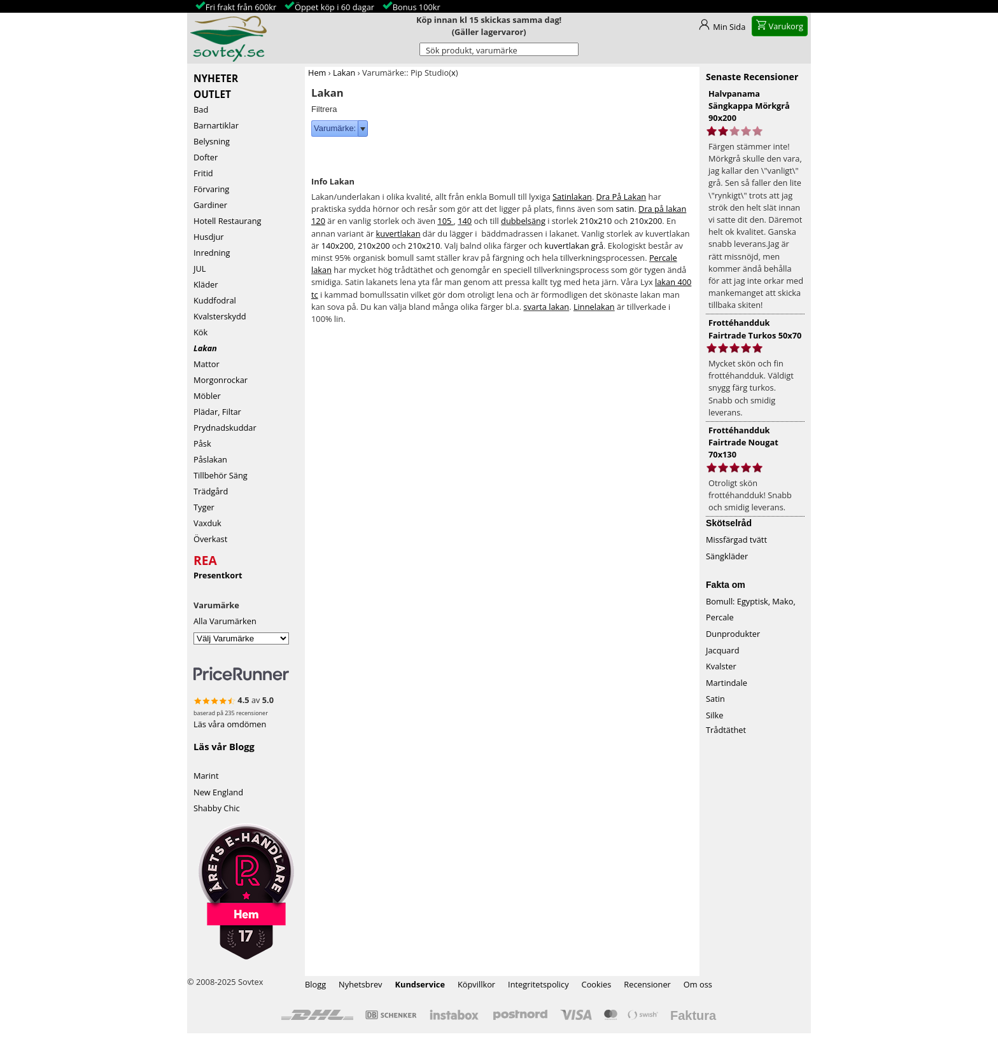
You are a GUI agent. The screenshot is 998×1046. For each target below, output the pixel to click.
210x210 (596, 221)
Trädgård (210, 491)
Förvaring (211, 189)
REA (205, 559)
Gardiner (210, 205)
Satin (715, 698)
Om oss (698, 984)
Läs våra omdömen (229, 724)
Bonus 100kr (416, 7)
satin (625, 208)
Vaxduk (207, 523)
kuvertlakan (398, 233)
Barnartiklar (216, 125)
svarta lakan (546, 306)
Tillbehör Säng (220, 475)
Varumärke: (335, 128)
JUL (199, 268)
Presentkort (217, 575)
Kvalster (721, 666)
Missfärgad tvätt (736, 539)
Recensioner (647, 984)
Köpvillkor (476, 984)
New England (218, 792)
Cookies (597, 984)
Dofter (205, 157)
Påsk (202, 443)
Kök (200, 332)
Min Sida (729, 26)
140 (465, 221)
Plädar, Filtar (217, 411)
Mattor (206, 364)
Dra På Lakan (621, 196)
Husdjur (208, 236)
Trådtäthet (726, 730)
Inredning (211, 252)
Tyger (203, 507)
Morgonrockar (220, 380)
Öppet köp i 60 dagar (334, 7)
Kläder (205, 284)
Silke (714, 715)
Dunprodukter (733, 633)
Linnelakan (594, 306)
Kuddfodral (214, 300)
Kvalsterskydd (219, 316)
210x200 (646, 221)
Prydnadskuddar (225, 427)
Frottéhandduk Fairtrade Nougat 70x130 (743, 442)
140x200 (337, 245)
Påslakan (210, 459)
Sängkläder (727, 556)
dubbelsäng (523, 221)
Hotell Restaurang (227, 221)
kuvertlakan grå (574, 245)
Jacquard (723, 650)
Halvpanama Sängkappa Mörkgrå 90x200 (749, 105)
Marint (206, 775)
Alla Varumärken (225, 621)
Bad (200, 109)
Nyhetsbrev (360, 984)
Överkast (210, 539)
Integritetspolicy (538, 984)
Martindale (726, 682)
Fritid (203, 173)
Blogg (315, 984)
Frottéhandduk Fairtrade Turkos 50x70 (754, 328)
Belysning (211, 141)
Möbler (207, 395)
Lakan (205, 348)
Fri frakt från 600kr (241, 7)
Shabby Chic (216, 808)
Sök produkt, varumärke (471, 50)
